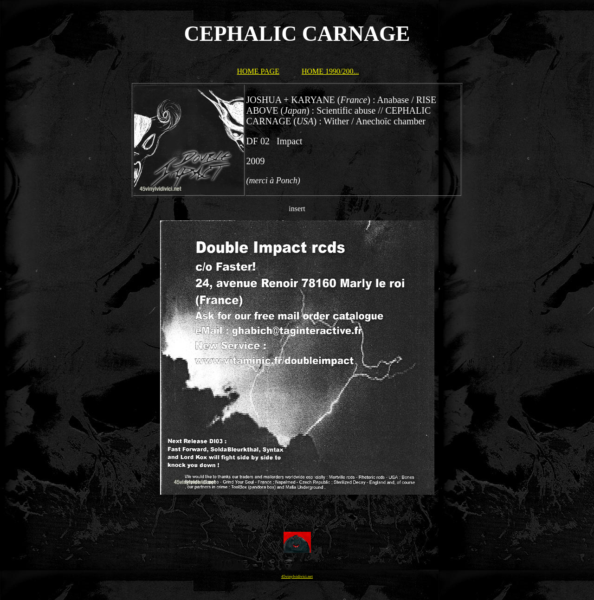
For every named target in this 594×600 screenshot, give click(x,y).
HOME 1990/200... (330, 71)
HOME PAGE (258, 71)
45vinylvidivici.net (297, 576)
